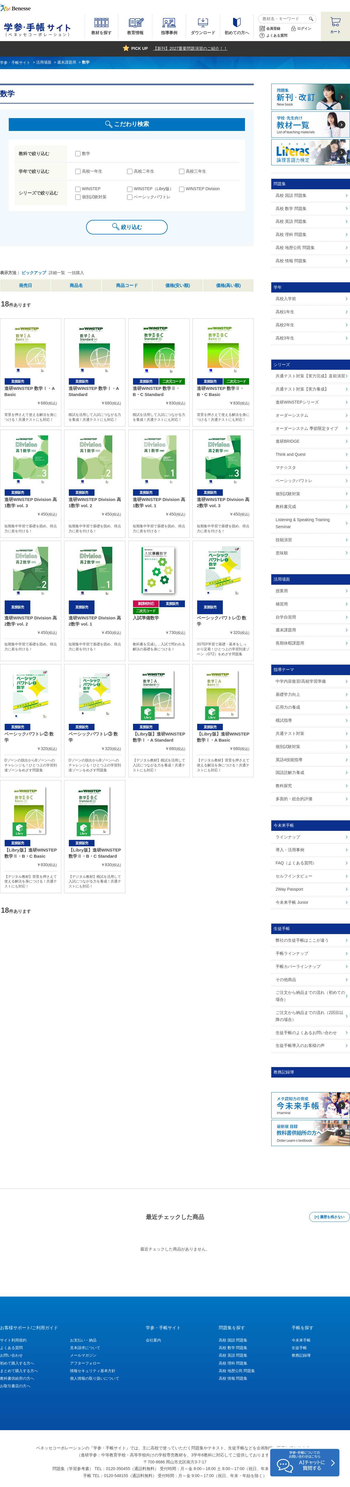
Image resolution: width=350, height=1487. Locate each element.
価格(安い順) (177, 285)
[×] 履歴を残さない (329, 1217)
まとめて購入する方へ (19, 1371)
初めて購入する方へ (17, 1363)
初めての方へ (237, 32)
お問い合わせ (11, 1355)
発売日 (25, 285)
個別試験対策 (94, 197)
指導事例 (169, 32)
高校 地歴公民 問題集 (237, 1371)
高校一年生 (92, 171)
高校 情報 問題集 (233, 1378)
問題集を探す (232, 1327)
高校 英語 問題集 (233, 1355)
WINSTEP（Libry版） (154, 188)
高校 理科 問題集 (233, 1363)
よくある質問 (276, 36)
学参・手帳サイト (163, 1327)
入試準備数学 (146, 617)
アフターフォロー (85, 1363)
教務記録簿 (301, 1355)
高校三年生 (196, 171)
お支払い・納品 (83, 1340)
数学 (86, 153)
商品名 (76, 285)
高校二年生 (144, 171)
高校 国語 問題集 (233, 1340)
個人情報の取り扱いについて (94, 1378)
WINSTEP (91, 188)
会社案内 (153, 1340)
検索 (310, 19)
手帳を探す (303, 1327)
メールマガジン (83, 1355)
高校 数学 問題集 (233, 1348)
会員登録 (273, 29)
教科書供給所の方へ (17, 1378)
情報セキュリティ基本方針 (93, 1371)
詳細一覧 (57, 272)
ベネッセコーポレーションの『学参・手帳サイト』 (83, 1448)
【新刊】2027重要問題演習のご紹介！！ (190, 48)
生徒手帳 (299, 1348)
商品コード (127, 285)
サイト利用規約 (13, 1340)
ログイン (304, 29)
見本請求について (85, 1348)
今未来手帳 (301, 1340)
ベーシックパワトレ (152, 197)
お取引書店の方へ (15, 1386)
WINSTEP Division (203, 188)
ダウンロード (203, 32)
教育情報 (135, 32)
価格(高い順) (228, 285)
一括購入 (76, 272)
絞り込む (131, 227)
